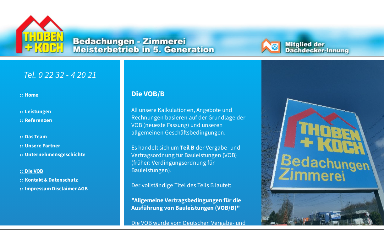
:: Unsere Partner (40, 146)
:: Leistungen (35, 111)
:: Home (29, 95)
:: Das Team (33, 136)
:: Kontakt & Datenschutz (49, 180)
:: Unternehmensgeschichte (52, 154)
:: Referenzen (36, 120)
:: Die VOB (31, 171)
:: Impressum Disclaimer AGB (54, 189)
